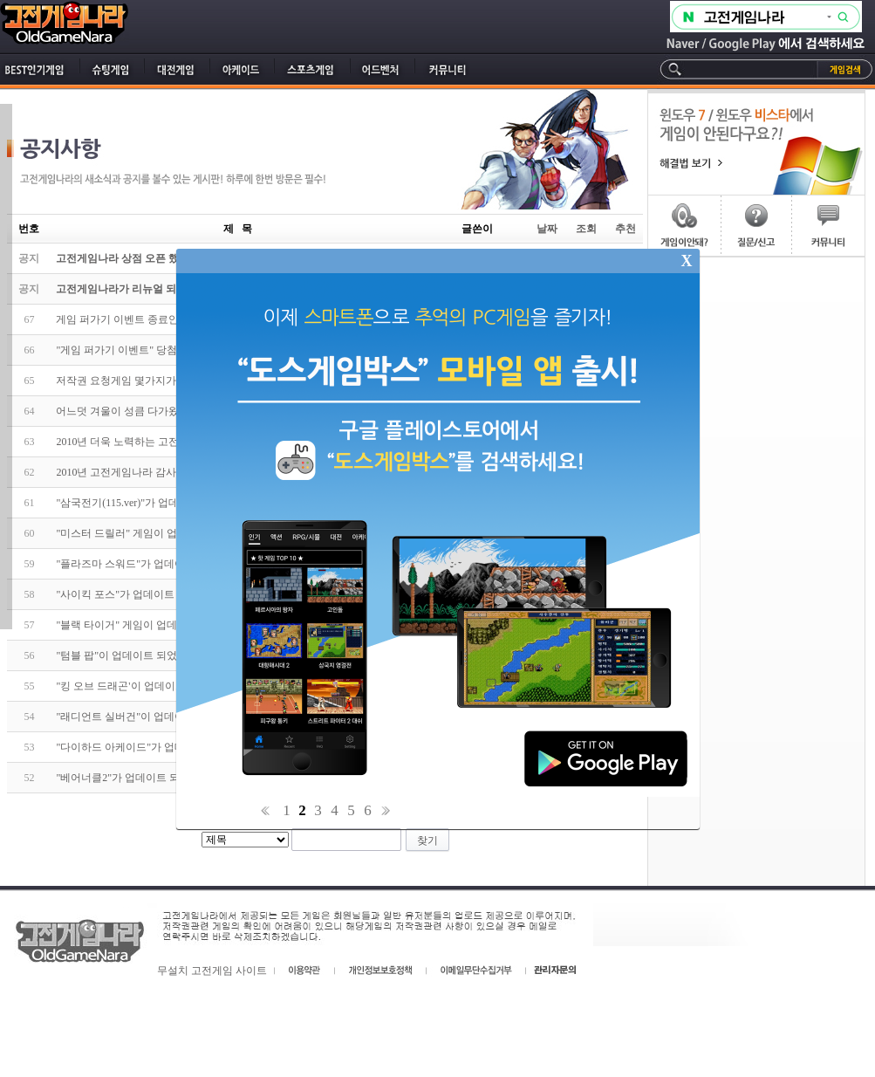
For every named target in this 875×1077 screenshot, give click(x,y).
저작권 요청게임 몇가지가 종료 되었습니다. (156, 380)
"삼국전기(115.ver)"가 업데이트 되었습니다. (156, 503)
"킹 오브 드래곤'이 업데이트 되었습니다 (148, 686)
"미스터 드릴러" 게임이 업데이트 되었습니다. (161, 533)
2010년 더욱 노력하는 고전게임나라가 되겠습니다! (173, 442)
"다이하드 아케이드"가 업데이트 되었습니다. (159, 747)
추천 (625, 229)
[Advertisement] (756, 344)
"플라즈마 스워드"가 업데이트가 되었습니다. (159, 564)
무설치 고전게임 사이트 (212, 970)
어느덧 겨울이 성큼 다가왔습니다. (134, 411)
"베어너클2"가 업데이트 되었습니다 (139, 778)
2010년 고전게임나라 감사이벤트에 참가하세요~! (169, 472)
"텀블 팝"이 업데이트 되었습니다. (133, 655)
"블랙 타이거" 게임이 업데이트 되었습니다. (156, 625)
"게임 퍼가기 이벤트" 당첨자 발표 (133, 350)
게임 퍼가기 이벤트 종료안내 (122, 319)
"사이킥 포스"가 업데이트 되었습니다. (144, 594)
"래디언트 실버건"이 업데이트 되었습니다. (154, 716)
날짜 (547, 229)
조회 (586, 229)
